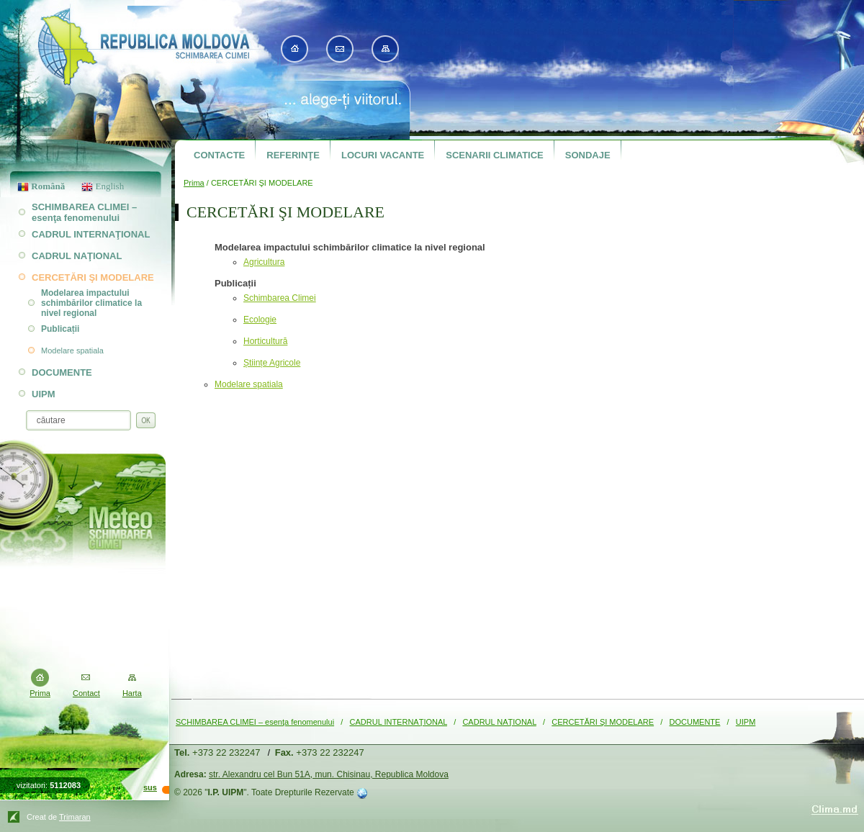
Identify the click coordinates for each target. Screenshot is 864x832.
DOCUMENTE (695, 722)
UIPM (746, 722)
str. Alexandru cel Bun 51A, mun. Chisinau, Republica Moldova (329, 774)
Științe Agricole (271, 363)
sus (150, 787)
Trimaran (75, 817)
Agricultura (263, 262)
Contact (86, 693)
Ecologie (259, 320)
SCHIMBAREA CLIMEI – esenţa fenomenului (255, 722)
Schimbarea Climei (279, 298)
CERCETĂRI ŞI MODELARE (603, 722)
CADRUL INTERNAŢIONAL (398, 722)
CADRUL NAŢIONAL (499, 722)
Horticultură (265, 341)
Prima (194, 182)
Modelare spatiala (249, 384)
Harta (132, 693)
